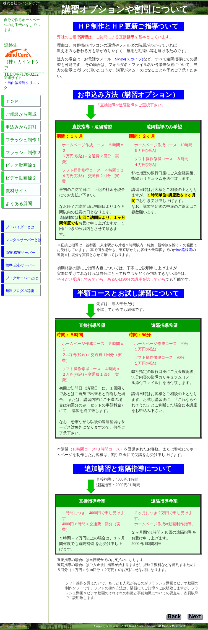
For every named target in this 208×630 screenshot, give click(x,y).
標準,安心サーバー (20, 265)
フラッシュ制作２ (23, 152)
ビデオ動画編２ (21, 178)
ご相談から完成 (21, 114)
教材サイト (17, 190)
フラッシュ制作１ (23, 139)
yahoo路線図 (182, 250)
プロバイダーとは (20, 227)
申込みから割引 (21, 127)
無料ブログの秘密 (20, 291)
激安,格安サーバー (20, 253)
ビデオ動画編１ (21, 165)
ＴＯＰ (12, 101)
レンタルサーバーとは (23, 240)
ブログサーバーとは (22, 278)
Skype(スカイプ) (129, 59)
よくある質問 (19, 203)
